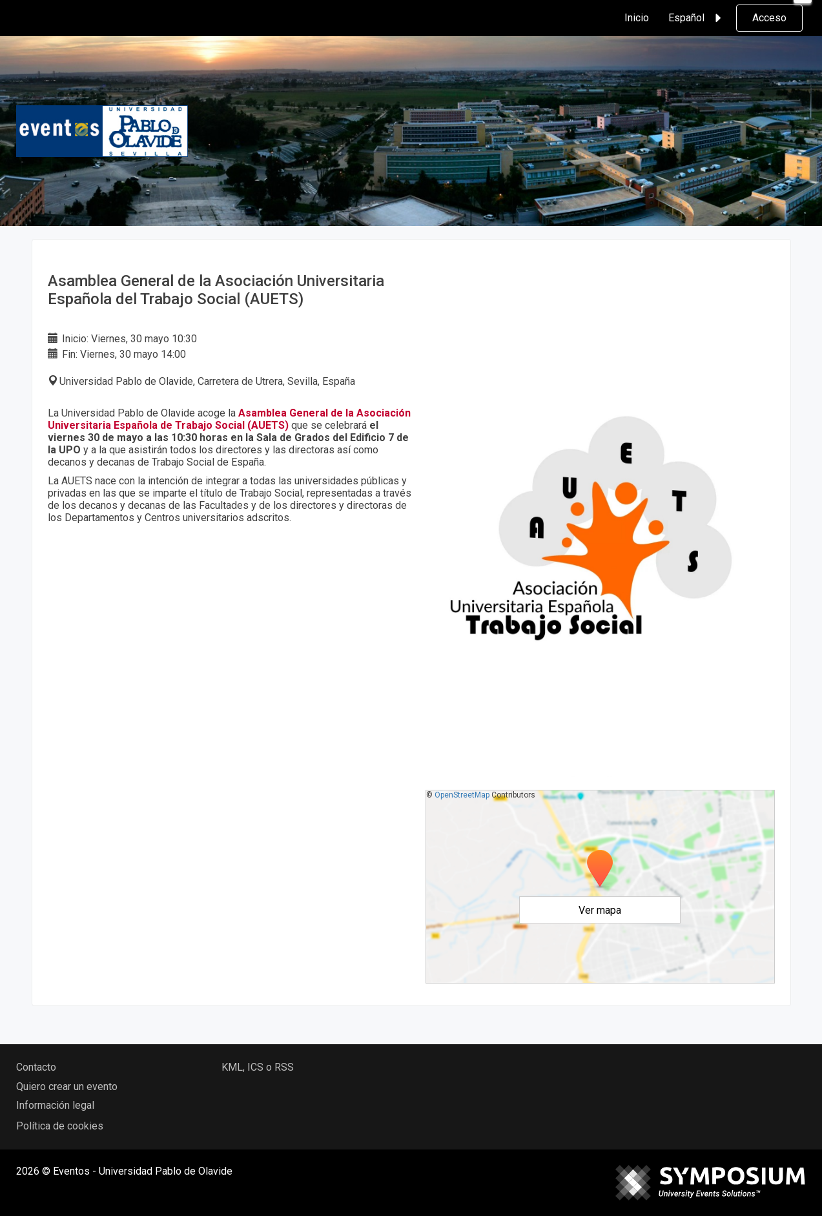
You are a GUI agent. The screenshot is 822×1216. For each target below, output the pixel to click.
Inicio (636, 18)
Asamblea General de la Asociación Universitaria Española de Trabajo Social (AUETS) (229, 419)
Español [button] (696, 18)
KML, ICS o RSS (257, 1067)
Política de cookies (59, 1126)
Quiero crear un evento (67, 1086)
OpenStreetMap (462, 794)
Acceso (769, 18)
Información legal (55, 1105)
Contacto (36, 1067)
